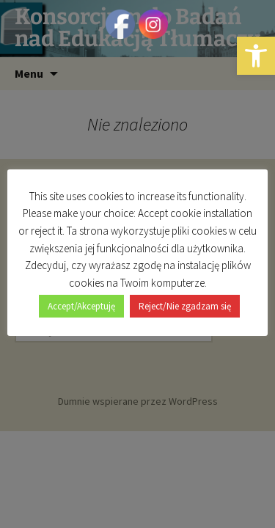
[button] (256, 56)
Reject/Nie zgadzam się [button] (185, 306)
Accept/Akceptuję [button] (81, 306)
